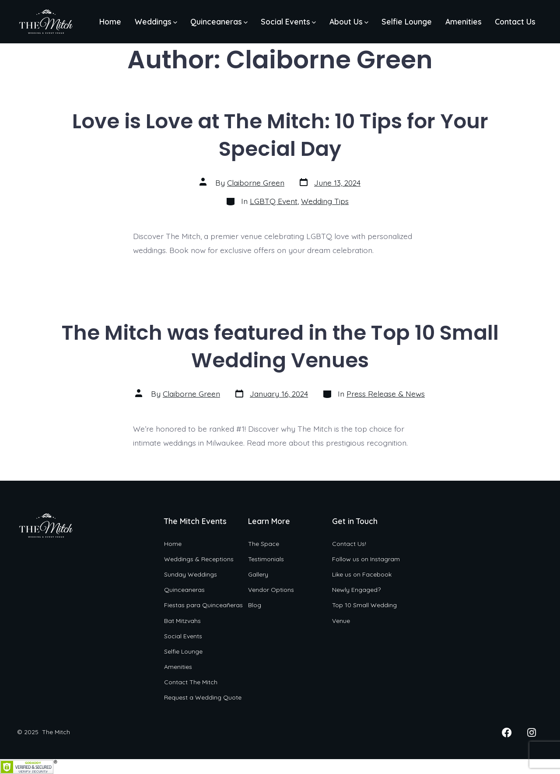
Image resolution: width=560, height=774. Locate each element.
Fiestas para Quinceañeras (203, 605)
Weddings (156, 21)
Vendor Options (271, 590)
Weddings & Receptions (199, 559)
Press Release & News (385, 393)
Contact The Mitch (190, 682)
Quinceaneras (219, 21)
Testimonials (266, 559)
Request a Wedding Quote (203, 697)
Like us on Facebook (362, 574)
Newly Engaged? (356, 590)
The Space (263, 544)
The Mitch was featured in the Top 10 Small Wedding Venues (280, 346)
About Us (348, 21)
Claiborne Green (255, 182)
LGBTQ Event (274, 201)
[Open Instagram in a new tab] (531, 732)
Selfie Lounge (407, 21)
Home (110, 21)
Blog (254, 605)
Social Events (288, 21)
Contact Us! (349, 544)
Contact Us (515, 21)
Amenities (463, 21)
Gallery (258, 574)
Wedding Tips (325, 201)
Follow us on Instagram (366, 559)
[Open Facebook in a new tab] (506, 732)
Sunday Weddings (190, 574)
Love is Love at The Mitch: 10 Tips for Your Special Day (280, 135)
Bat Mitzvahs (182, 621)
